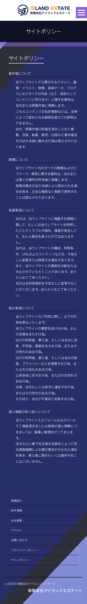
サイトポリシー (20, 560)
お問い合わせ (19, 540)
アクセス (16, 530)
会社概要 (16, 521)
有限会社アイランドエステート (55, 590)
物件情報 (16, 510)
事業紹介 (16, 501)
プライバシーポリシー (25, 550)
